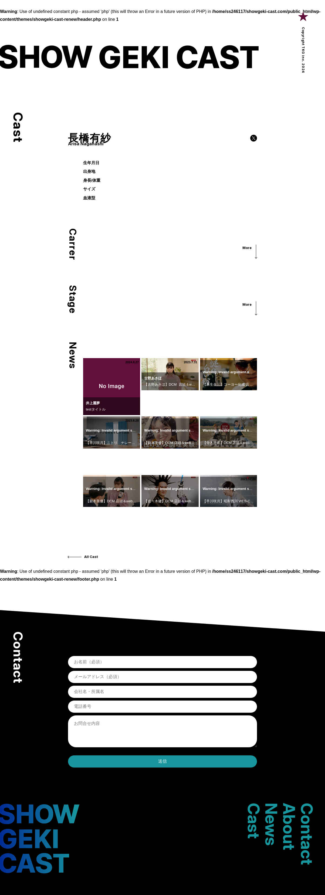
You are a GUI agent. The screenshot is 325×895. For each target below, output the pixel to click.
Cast (254, 821)
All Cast (91, 557)
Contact (307, 834)
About (289, 826)
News (271, 824)
